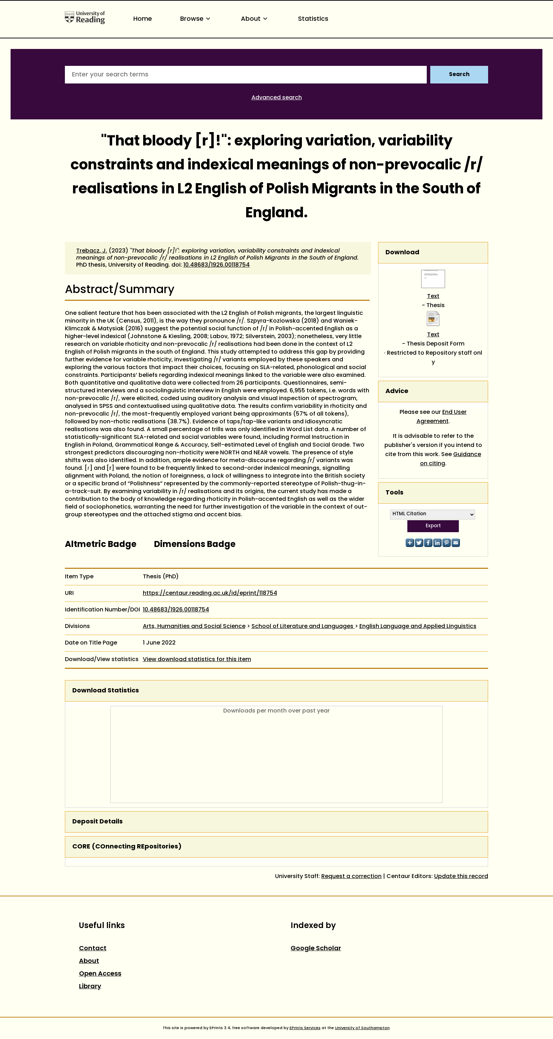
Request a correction (351, 876)
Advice (396, 391)
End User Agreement (442, 417)
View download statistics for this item (197, 659)
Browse (196, 19)
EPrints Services (305, 1028)
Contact (93, 948)
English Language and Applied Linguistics (417, 626)
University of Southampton (362, 1028)
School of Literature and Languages (303, 626)
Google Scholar (316, 948)
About (255, 19)
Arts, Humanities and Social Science (194, 626)
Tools (394, 492)
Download (402, 252)
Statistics (313, 19)
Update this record (461, 876)
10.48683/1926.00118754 (216, 265)
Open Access (100, 974)
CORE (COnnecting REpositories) (127, 846)
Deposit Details (97, 821)
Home (142, 19)
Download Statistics (105, 690)
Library (90, 986)
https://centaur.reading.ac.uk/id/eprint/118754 (210, 593)
